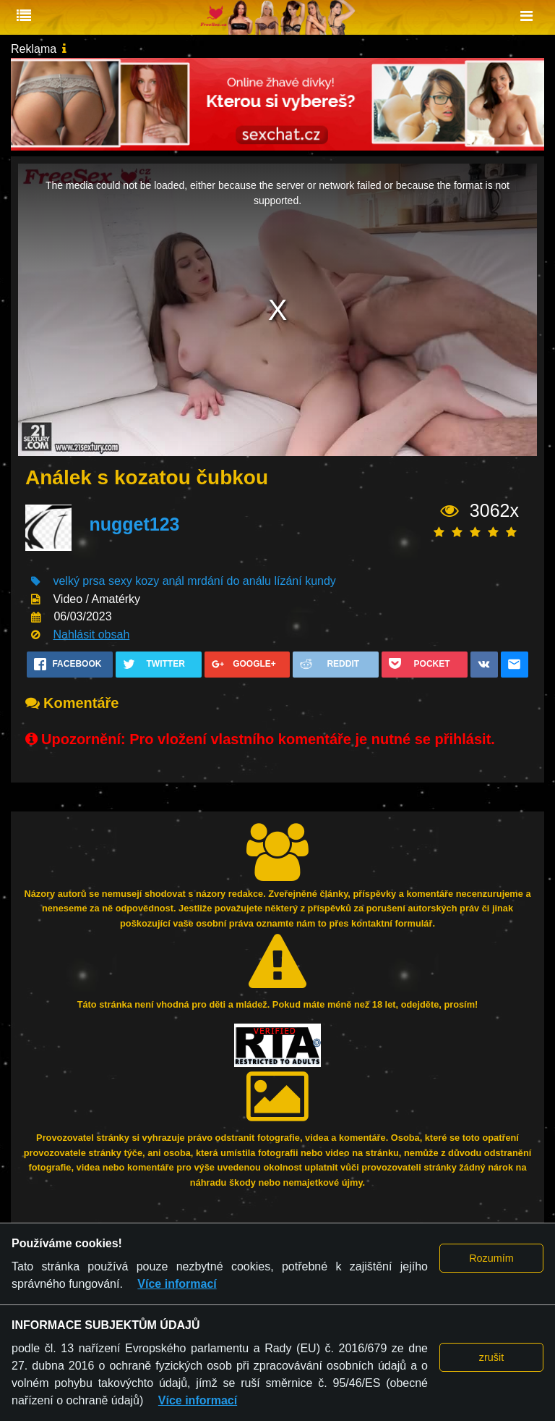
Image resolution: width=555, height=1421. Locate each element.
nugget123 (134, 524)
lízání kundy (304, 581)
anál (173, 581)
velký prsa (79, 581)
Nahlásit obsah (91, 634)
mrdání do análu (229, 581)
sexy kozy (133, 581)
